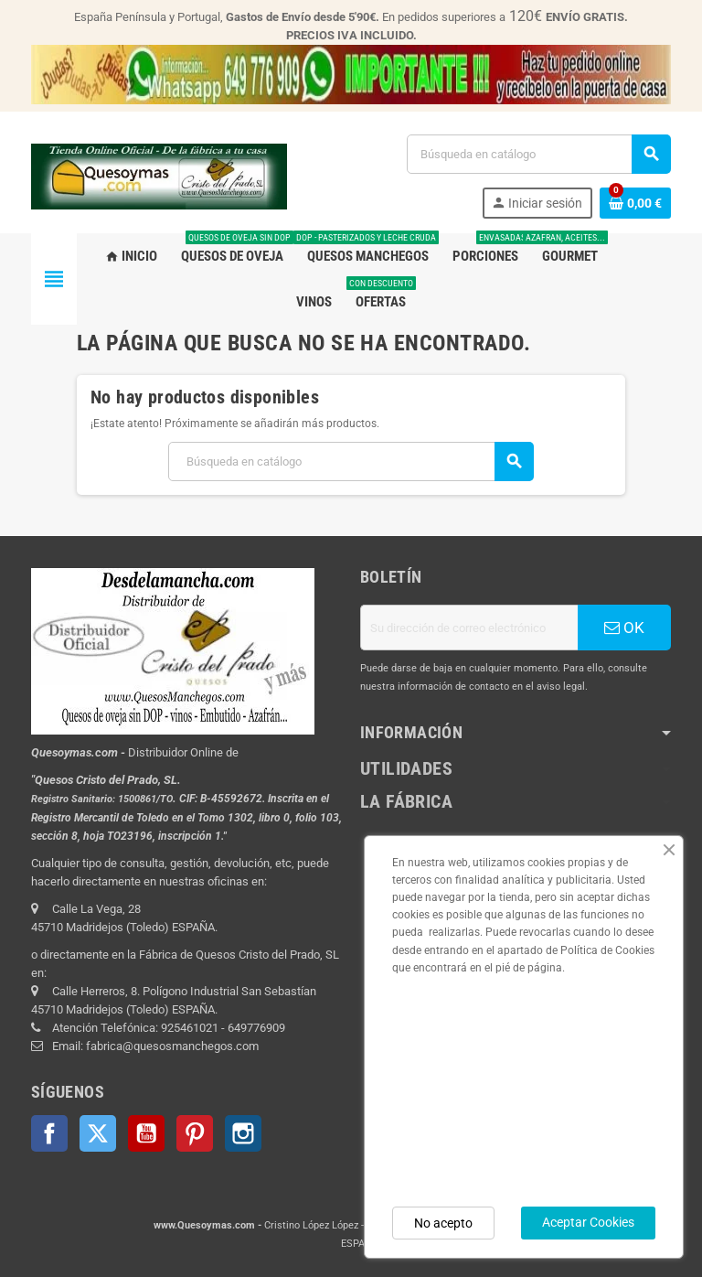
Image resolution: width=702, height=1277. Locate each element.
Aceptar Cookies (588, 1222)
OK (624, 627)
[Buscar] (538, 154)
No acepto (443, 1223)
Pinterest (194, 1133)
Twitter (98, 1133)
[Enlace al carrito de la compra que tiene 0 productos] (635, 203)
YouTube (146, 1133)
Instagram (243, 1133)
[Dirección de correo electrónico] (469, 627)
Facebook (49, 1133)
